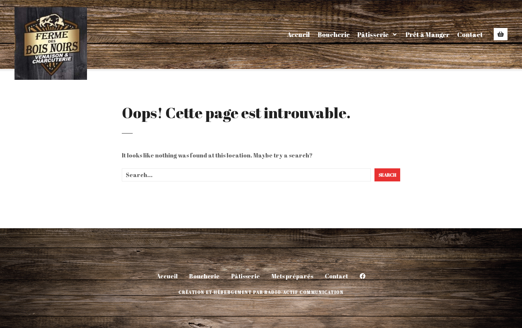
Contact (470, 34)
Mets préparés (292, 276)
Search (387, 175)
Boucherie (334, 34)
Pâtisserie (373, 34)
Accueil (298, 34)
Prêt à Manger (428, 34)
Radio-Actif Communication (303, 292)
